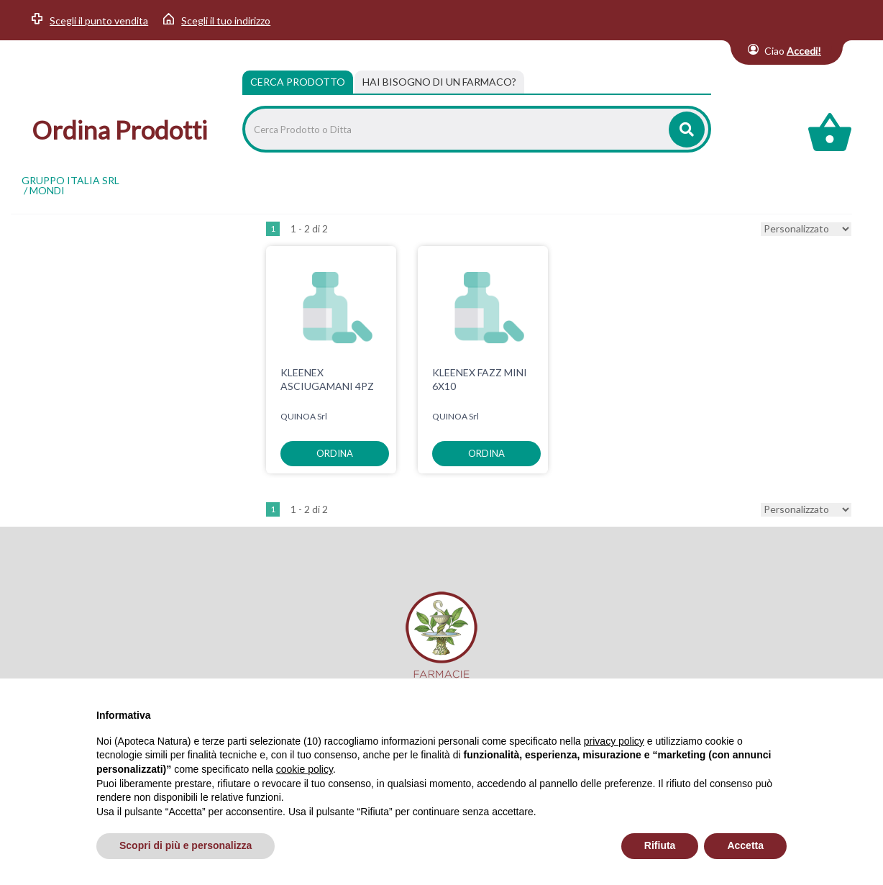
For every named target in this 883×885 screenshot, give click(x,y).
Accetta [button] (745, 845)
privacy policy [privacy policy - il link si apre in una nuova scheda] (614, 741)
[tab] (439, 82)
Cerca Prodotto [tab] (297, 82)
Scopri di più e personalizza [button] (185, 845)
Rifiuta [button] (660, 845)
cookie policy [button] (304, 769)
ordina (334, 453)
